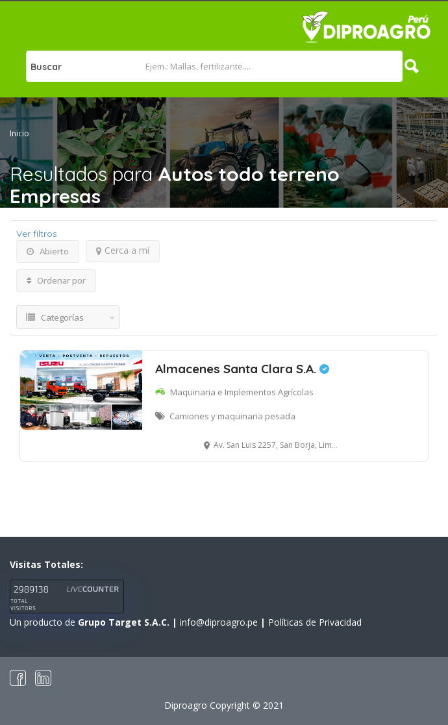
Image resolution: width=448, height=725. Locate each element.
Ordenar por (56, 280)
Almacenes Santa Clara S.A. (242, 368)
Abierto (48, 251)
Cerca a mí (122, 250)
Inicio (19, 133)
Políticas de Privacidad (315, 622)
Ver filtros (36, 234)
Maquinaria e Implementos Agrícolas (242, 392)
